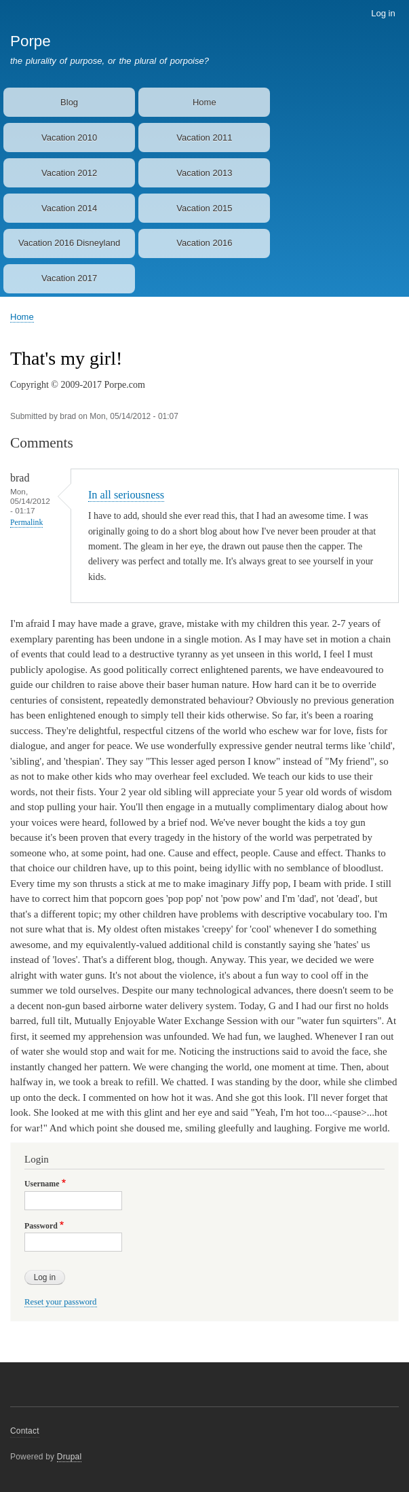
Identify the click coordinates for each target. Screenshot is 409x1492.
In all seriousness (126, 494)
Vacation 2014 (69, 208)
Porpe (30, 41)
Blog (69, 102)
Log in (383, 13)
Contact (24, 1431)
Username (41, 1183)
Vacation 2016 (204, 243)
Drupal (69, 1456)
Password (41, 1226)
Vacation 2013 (204, 173)
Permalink (26, 522)
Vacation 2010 (69, 137)
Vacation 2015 (204, 208)
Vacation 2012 (69, 173)
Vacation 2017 (69, 278)
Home (204, 102)
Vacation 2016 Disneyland (69, 243)
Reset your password (60, 1302)
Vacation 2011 (204, 137)
